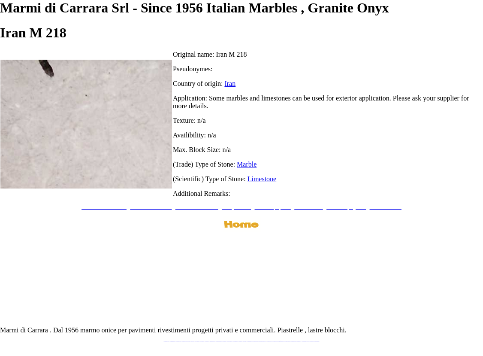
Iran (229, 83)
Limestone (262, 179)
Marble (247, 164)
